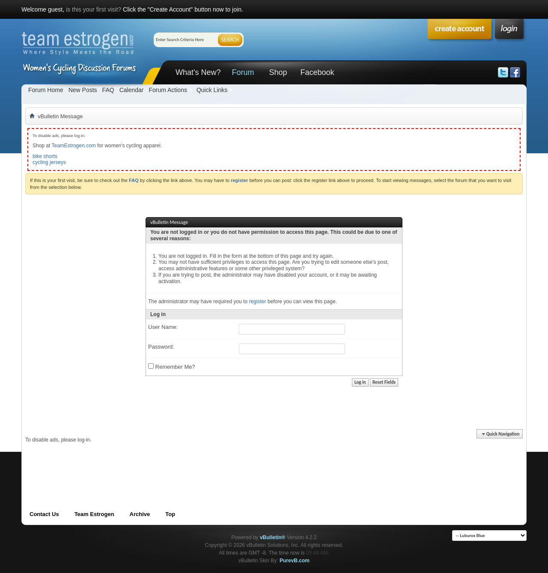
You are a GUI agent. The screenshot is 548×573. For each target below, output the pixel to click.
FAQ (108, 90)
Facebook (317, 72)
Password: (161, 346)
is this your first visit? (93, 9)
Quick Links (212, 90)
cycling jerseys (49, 162)
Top (170, 514)
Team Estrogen (94, 514)
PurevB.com (295, 561)
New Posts (82, 90)
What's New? (198, 72)
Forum (243, 72)
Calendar (131, 90)
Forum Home (45, 90)
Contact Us (44, 514)
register (257, 301)
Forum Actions (168, 90)
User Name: (163, 327)
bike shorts (45, 156)
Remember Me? (171, 366)
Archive (140, 514)
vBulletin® (273, 537)
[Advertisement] (181, 462)
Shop (278, 72)
